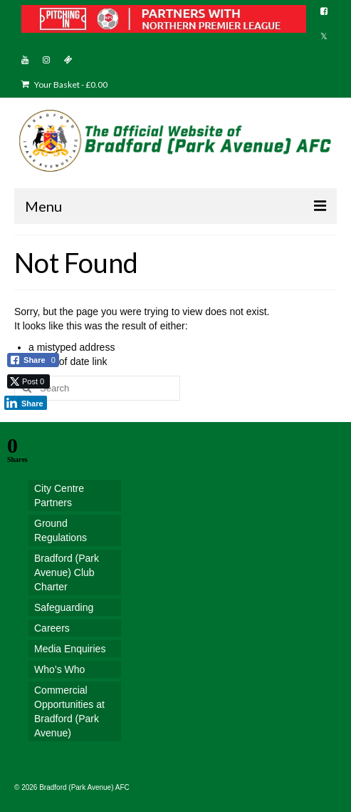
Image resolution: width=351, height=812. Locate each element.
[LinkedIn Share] (25, 403)
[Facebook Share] (33, 360)
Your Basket (64, 84)
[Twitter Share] (28, 381)
